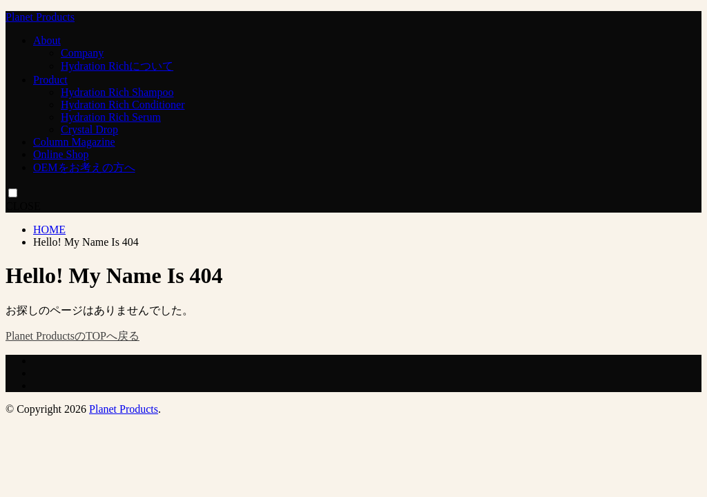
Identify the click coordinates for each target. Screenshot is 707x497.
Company (82, 53)
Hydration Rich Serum (111, 117)
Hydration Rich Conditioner (123, 104)
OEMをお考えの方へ (84, 167)
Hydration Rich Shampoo (117, 92)
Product (50, 80)
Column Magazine (74, 142)
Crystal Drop (89, 129)
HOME (49, 229)
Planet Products (40, 17)
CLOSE (23, 206)
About (47, 40)
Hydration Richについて (117, 66)
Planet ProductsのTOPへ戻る (72, 336)
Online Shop (60, 154)
